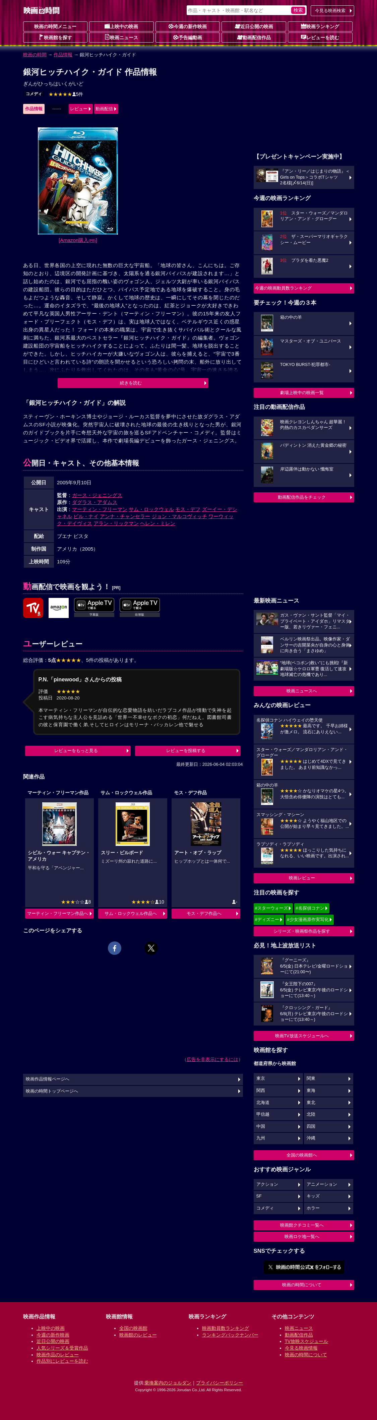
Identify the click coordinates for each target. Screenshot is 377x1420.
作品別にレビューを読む (62, 1361)
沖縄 (311, 1138)
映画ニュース (121, 37)
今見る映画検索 (330, 10)
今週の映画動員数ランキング (283, 288)
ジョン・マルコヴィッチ (179, 516)
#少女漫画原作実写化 (307, 919)
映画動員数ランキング (225, 1328)
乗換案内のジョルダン (167, 1382)
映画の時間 (35, 54)
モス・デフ (187, 509)
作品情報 (63, 54)
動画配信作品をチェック (302, 497)
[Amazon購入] (78, 240)
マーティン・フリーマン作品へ (57, 913)
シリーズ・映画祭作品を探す (301, 931)
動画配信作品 (254, 37)
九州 (260, 1138)
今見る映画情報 (301, 1348)
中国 (260, 1126)
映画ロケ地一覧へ (302, 1236)
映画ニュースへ (302, 690)
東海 (311, 1090)
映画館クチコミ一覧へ (302, 1225)
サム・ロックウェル (151, 509)
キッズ (313, 1196)
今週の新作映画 (188, 26)
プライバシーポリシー (219, 1382)
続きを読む (131, 382)
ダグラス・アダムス (94, 502)
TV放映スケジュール (306, 1341)
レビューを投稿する (185, 750)
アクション (267, 1184)
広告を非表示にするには (212, 1059)
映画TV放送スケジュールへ (302, 1035)
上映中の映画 (121, 26)
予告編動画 (187, 37)
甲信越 (262, 1114)
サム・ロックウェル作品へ (131, 913)
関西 (260, 1090)
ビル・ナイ (86, 516)
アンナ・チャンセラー (125, 516)
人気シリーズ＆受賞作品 (62, 1348)
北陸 (311, 1114)
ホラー (313, 1208)
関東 (311, 1078)
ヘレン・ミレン (157, 523)
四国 (311, 1126)
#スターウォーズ (271, 908)
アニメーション (322, 1184)
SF (259, 1196)
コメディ (34, 93)
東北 (311, 1102)
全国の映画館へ (302, 1155)
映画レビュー (302, 877)
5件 (66, 94)
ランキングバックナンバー (230, 1335)
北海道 (262, 1102)
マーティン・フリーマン (99, 509)
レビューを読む (320, 37)
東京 (260, 1078)
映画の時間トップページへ (52, 1091)
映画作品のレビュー (58, 1354)
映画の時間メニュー (55, 26)
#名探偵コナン (310, 908)
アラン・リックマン (116, 523)
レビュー (78, 108)
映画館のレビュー (138, 1335)
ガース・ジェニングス (97, 495)
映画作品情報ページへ (47, 1079)
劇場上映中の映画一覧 (302, 392)
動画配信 (104, 108)
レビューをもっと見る (76, 750)
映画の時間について (301, 1284)
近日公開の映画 (254, 26)
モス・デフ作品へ (204, 913)
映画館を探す (55, 37)
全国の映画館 (133, 1328)
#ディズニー (267, 919)
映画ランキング (320, 26)
